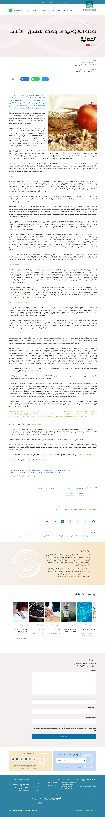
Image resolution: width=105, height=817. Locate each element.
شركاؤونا (39, 803)
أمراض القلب (54, 488)
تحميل (91, 45)
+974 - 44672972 (52, 783)
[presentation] (11, 595)
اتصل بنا (35, 10)
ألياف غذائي (67, 488)
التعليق (93, 670)
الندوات (94, 798)
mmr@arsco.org (29, 476)
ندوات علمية (52, 10)
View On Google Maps (23, 790)
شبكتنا (59, 10)
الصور (95, 790)
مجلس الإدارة (38, 783)
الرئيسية (94, 24)
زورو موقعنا (41, 2)
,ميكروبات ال (79, 488)
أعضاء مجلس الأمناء (36, 799)
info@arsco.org (51, 786)
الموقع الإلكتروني (90, 717)
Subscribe (84, 760)
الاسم (93, 697)
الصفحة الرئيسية (74, 10)
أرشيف (71, 810)
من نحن (66, 10)
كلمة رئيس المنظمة (36, 787)
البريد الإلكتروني (90, 707)
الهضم (81, 494)
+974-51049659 (18, 10)
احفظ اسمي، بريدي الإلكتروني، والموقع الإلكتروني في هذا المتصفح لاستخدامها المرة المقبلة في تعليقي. (64, 729)
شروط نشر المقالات (89, 810)
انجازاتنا (40, 795)
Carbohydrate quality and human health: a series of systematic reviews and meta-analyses (40, 470)
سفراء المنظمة (43, 10)
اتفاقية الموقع (79, 810)
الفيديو (94, 794)
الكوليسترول (41, 488)
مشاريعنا (39, 791)
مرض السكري (69, 494)
